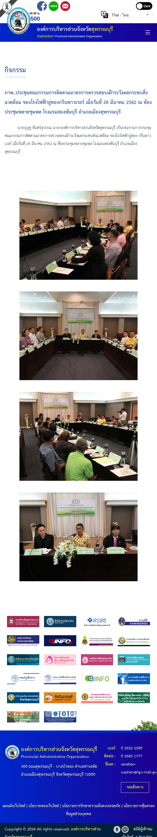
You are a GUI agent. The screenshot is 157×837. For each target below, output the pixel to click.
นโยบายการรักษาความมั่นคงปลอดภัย (91, 806)
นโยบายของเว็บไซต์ (44, 806)
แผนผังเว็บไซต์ (14, 806)
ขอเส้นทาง (135, 787)
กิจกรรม (15, 70)
